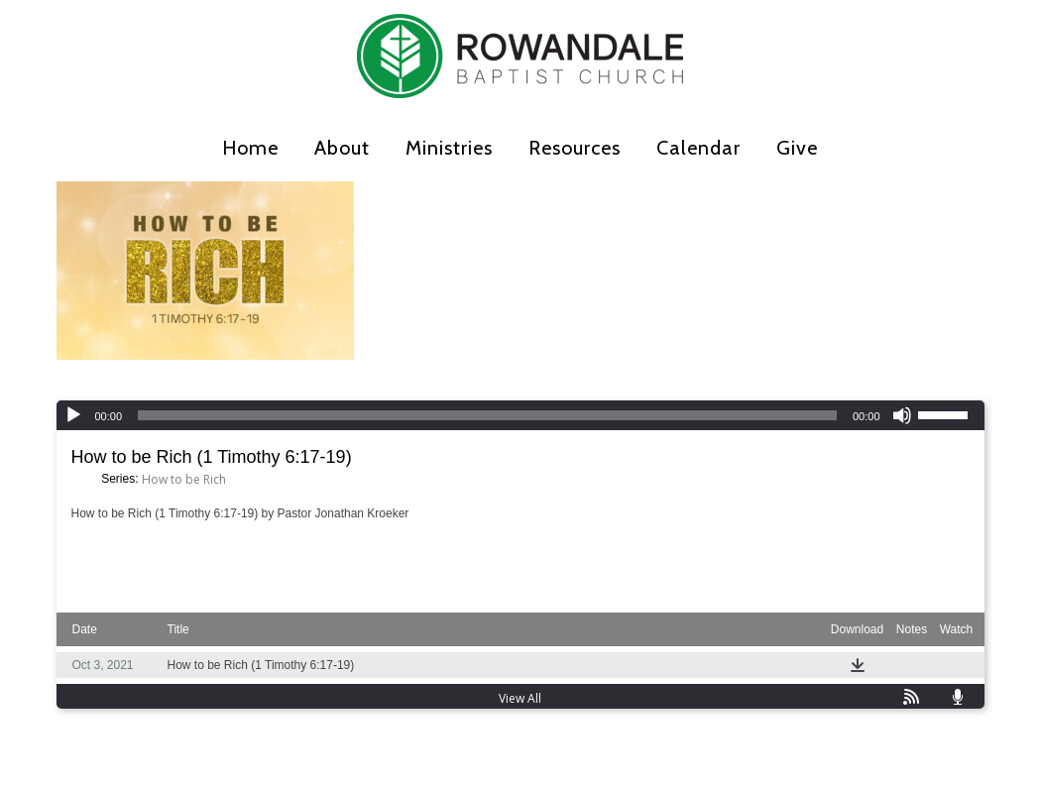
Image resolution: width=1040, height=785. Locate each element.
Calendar (698, 148)
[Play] (73, 415)
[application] (520, 415)
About (342, 148)
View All (520, 698)
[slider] (487, 415)
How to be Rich (184, 479)
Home (250, 148)
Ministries (449, 148)
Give (797, 148)
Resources (574, 148)
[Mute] (902, 415)
